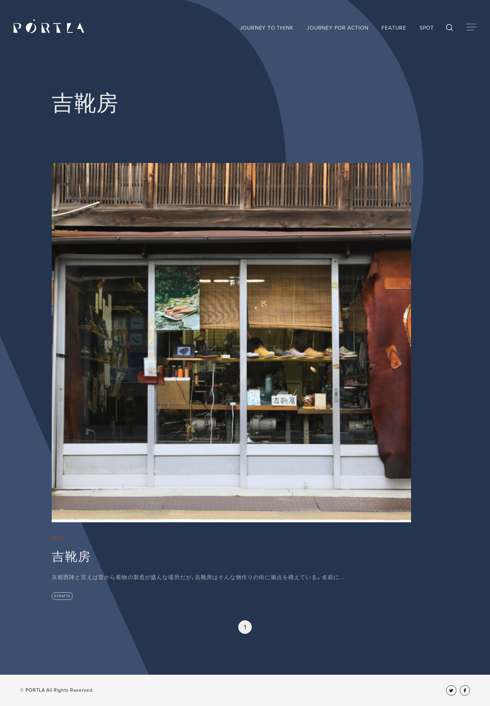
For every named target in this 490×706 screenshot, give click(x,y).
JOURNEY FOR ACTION (337, 27)
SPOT (427, 27)
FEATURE (393, 27)
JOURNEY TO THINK (267, 27)
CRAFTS (63, 596)
